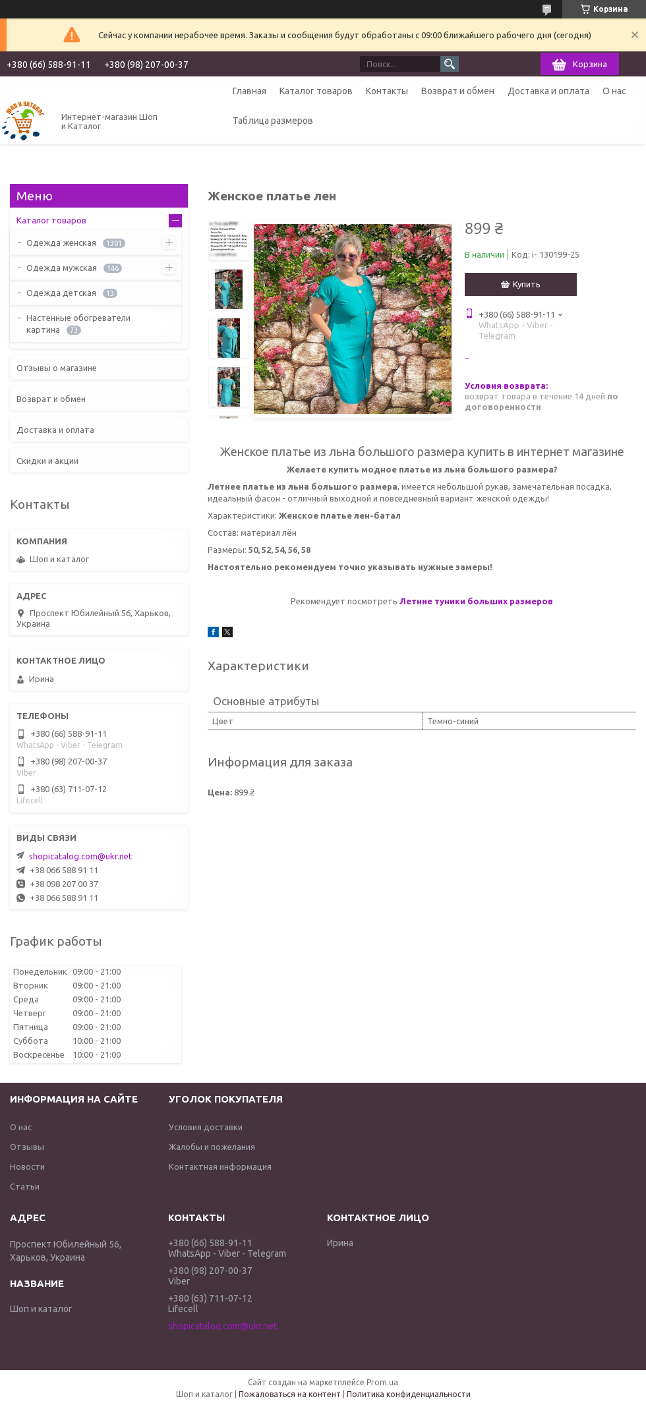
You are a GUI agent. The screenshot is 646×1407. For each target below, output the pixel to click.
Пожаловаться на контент (290, 1394)
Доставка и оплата (548, 91)
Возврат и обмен (457, 91)
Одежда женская (61, 242)
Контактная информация (220, 1166)
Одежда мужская (61, 267)
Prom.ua (382, 1382)
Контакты (387, 91)
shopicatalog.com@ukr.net (80, 856)
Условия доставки (206, 1127)
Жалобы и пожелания (212, 1146)
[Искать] (449, 64)
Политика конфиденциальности (409, 1394)
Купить (527, 284)
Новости (27, 1166)
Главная (249, 91)
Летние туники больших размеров (476, 601)
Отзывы (27, 1146)
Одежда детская (61, 292)
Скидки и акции (47, 460)
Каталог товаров (316, 91)
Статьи (25, 1186)
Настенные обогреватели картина (78, 323)
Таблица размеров (273, 120)
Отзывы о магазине (56, 367)
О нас (614, 91)
